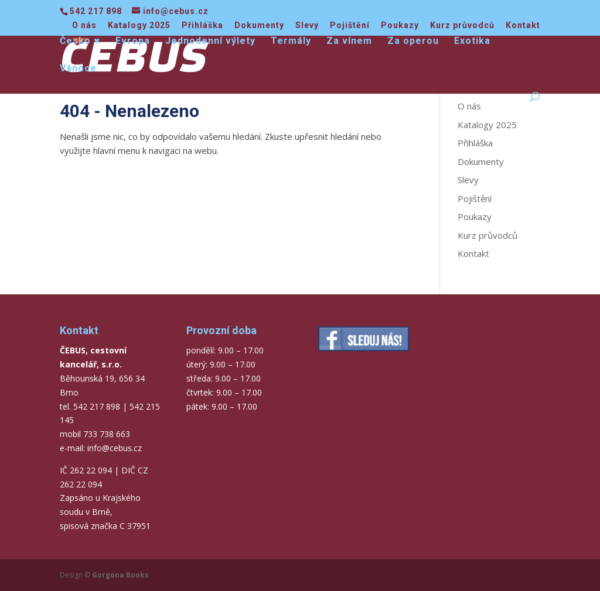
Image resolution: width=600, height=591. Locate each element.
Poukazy (400, 25)
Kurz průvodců (462, 25)
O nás (84, 25)
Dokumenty (259, 25)
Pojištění (350, 25)
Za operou (413, 41)
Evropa (132, 41)
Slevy (307, 25)
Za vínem (349, 41)
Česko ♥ (80, 41)
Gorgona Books (120, 575)
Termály (291, 41)
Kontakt (523, 25)
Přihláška (202, 25)
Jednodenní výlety (210, 41)
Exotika (472, 41)
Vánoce (78, 69)
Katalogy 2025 (139, 25)
